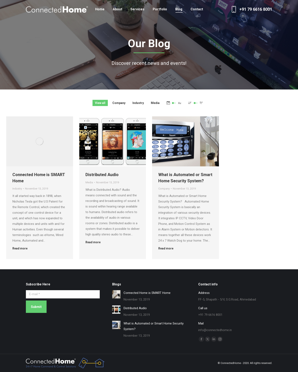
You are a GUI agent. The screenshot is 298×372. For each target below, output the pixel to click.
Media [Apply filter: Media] (155, 103)
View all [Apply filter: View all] (100, 103)
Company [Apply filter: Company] (118, 103)
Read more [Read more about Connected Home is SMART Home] (20, 248)
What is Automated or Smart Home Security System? (154, 326)
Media (89, 182)
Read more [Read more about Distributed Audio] (93, 242)
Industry (17, 188)
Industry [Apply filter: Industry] (138, 103)
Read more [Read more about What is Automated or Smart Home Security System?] (165, 248)
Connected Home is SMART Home (147, 293)
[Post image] (39, 141)
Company (164, 188)
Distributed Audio (102, 174)
